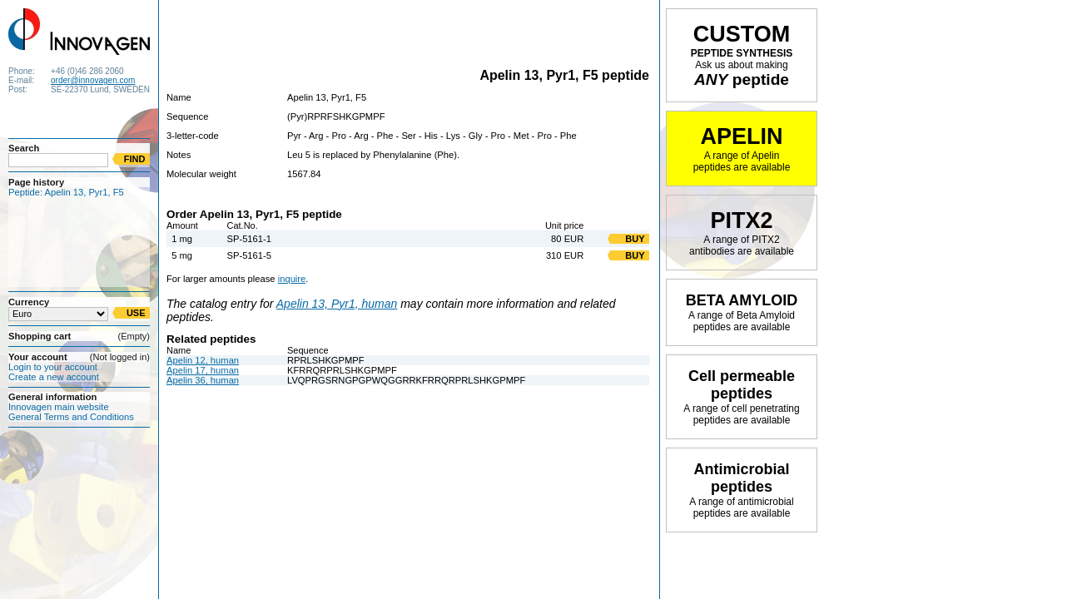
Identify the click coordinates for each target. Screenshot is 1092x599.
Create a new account (53, 377)
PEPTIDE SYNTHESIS (742, 55)
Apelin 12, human (202, 360)
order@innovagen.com (93, 80)
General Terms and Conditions (71, 417)
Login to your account (52, 367)
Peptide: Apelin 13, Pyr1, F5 (66, 192)
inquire (292, 279)
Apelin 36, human (202, 380)
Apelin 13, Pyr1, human (337, 303)
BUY (634, 239)
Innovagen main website (58, 407)
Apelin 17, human (202, 370)
